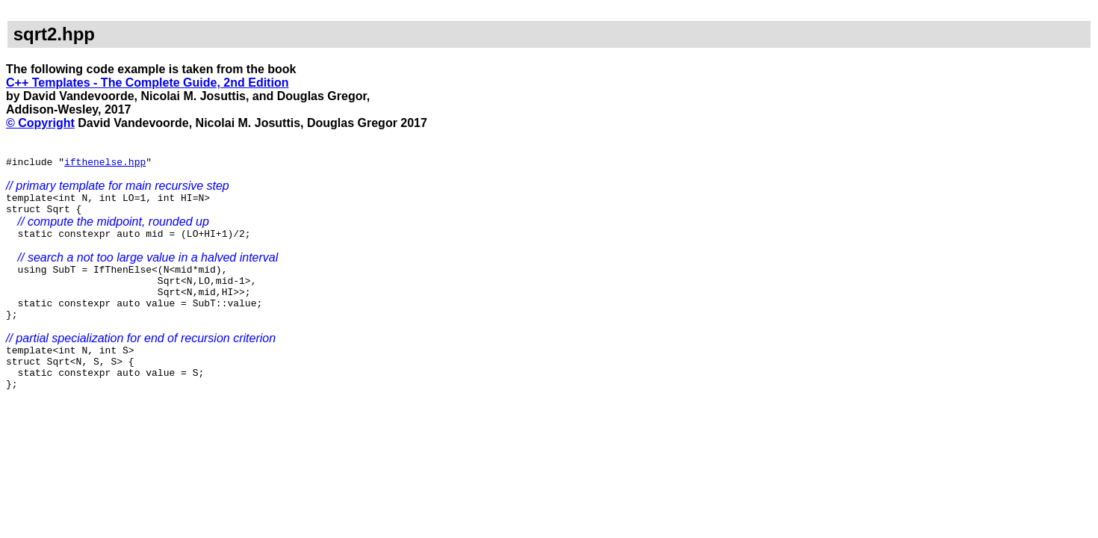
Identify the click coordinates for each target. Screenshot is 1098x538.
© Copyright (40, 123)
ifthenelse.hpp (105, 163)
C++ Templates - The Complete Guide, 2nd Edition (147, 82)
